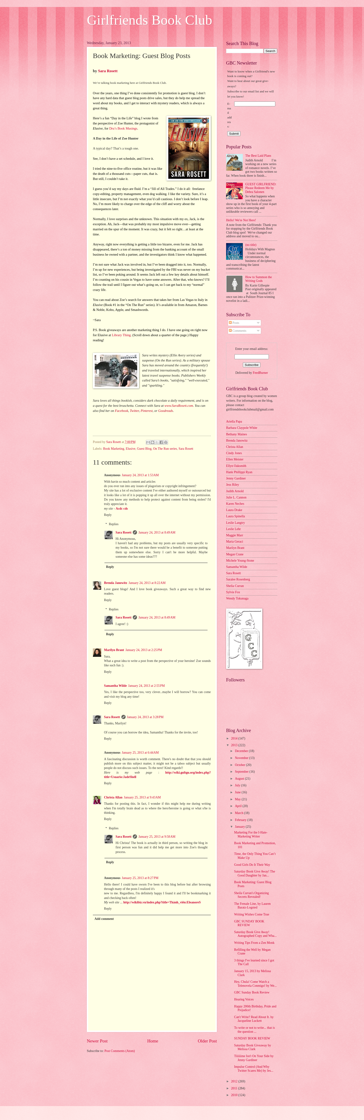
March (239, 813)
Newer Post (97, 1041)
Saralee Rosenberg (238, 579)
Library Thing (121, 335)
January (240, 826)
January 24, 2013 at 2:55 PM (146, 685)
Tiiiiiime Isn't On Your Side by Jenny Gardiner (253, 1058)
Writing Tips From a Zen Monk (254, 942)
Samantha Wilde (115, 685)
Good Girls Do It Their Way (252, 864)
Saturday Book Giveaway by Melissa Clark (252, 1047)
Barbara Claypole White (241, 428)
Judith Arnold (235, 491)
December (242, 751)
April (239, 806)
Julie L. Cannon (236, 497)
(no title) (251, 245)
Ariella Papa (234, 421)
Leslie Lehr (233, 529)
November (242, 758)
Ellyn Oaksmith (236, 466)
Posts (234, 323)
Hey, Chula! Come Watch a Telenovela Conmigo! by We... (255, 983)
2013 (234, 745)
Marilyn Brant (114, 650)
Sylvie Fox (233, 592)
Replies (113, 524)
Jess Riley (232, 484)
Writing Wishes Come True (251, 914)
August (240, 778)
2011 (234, 1088)
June (238, 792)
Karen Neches (235, 503)
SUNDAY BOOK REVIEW (252, 1038)
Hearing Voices (244, 999)
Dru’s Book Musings (123, 128)
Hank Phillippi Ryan (239, 472)
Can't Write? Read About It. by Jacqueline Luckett (253, 1019)
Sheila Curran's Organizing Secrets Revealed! (251, 895)
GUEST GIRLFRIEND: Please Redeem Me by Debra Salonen (260, 188)
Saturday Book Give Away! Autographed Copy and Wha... (255, 934)
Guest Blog (144, 448)
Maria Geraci (234, 541)
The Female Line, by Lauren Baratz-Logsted (252, 905)
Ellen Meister (235, 459)
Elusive (130, 448)
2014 (234, 738)
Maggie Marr (234, 535)
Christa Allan (113, 797)
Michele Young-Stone (240, 560)
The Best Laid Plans (258, 155)
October (240, 765)
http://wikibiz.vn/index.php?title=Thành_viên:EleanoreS (162, 902)
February (241, 820)
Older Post (207, 1041)
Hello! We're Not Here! (241, 220)
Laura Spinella (235, 516)
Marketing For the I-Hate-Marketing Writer (250, 834)
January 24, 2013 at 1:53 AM (140, 475)
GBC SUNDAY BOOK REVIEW (249, 923)
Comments (237, 330)
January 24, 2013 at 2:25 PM (143, 650)
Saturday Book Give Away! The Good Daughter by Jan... (254, 873)
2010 (234, 1095)
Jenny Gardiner (236, 478)
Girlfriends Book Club (149, 20)
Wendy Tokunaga (237, 598)
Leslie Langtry (235, 522)
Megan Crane (235, 554)
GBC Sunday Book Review (251, 992)
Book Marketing (113, 448)
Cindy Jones (234, 453)
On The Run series (165, 448)
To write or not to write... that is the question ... (254, 1029)
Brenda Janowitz (115, 583)
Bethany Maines (236, 434)
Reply (108, 515)
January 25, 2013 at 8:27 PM (140, 878)
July (238, 785)
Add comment (104, 919)
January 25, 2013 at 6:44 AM (140, 752)
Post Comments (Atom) (119, 1051)
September (242, 771)
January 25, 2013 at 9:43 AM (142, 797)
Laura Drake (234, 510)
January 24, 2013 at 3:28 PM (145, 717)
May (238, 799)
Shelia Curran (235, 586)
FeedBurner (260, 372)
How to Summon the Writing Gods (258, 279)
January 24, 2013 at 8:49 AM (156, 532)
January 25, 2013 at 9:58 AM (156, 836)
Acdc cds (122, 508)
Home (152, 1041)
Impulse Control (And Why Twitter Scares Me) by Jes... (253, 1068)
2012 (234, 1081)
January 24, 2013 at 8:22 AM (147, 583)
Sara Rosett (107, 71)
